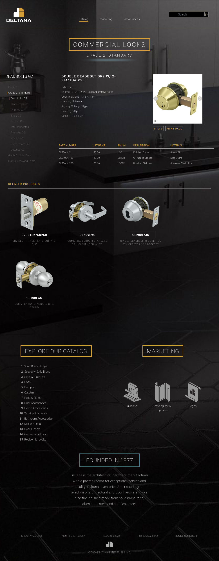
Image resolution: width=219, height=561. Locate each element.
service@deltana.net (187, 535)
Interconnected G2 (22, 127)
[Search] (189, 14)
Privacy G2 (17, 138)
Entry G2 (16, 115)
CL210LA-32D (66, 163)
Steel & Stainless (34, 377)
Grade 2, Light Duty (19, 155)
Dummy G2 (17, 109)
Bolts (27, 382)
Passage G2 (18, 132)
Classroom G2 (19, 104)
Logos (193, 406)
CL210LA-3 (65, 152)
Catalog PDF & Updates (163, 408)
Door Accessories (35, 403)
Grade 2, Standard (19, 92)
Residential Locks (35, 439)
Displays (132, 406)
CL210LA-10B (66, 157)
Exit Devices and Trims (21, 161)
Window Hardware (35, 413)
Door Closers (32, 429)
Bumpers (30, 387)
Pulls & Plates (32, 397)
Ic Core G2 (17, 121)
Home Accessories (36, 408)
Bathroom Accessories (38, 418)
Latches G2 (17, 149)
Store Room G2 (20, 144)
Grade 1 (13, 87)
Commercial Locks (36, 434)
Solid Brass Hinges (36, 366)
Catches (29, 392)
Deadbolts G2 (19, 98)
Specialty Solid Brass (37, 371)
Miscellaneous (33, 424)
